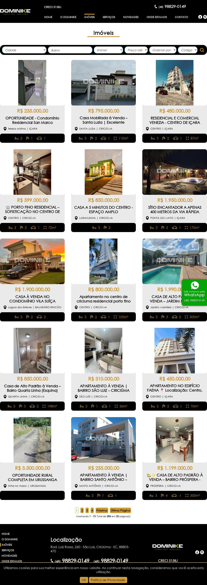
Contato (181, 17)
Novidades (130, 17)
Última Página (120, 510)
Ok (84, 580)
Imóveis (89, 17)
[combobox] (70, 49)
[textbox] (71, 50)
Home (48, 17)
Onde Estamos (157, 17)
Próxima (101, 510)
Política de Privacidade (108, 580)
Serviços (109, 17)
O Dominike (68, 17)
